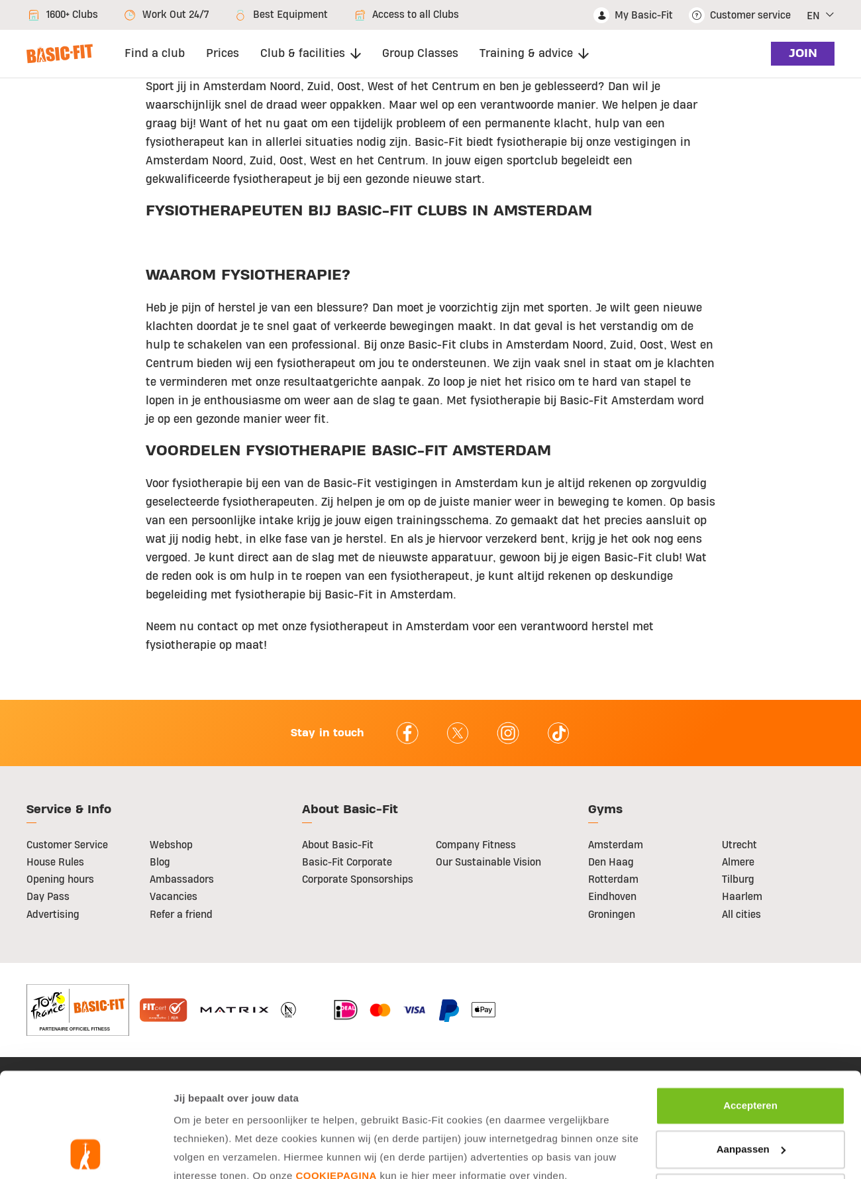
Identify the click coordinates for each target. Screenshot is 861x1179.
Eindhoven (612, 896)
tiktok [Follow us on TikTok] (558, 733)
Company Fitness (476, 845)
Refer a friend (181, 914)
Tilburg (738, 879)
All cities (741, 914)
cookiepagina (335, 1078)
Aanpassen (751, 1050)
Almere (738, 862)
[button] (821, 15)
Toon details (210, 1152)
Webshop (171, 845)
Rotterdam (613, 879)
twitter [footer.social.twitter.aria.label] (458, 733)
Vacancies (173, 896)
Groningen (611, 914)
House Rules (55, 862)
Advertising (52, 914)
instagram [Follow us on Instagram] (508, 733)
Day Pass (48, 896)
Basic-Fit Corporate (347, 862)
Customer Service (67, 845)
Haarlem (742, 896)
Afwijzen (751, 1094)
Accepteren (750, 1007)
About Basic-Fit (338, 845)
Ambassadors (182, 879)
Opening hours (60, 879)
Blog (160, 862)
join (801, 53)
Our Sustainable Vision (488, 862)
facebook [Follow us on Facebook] (407, 733)
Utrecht (739, 845)
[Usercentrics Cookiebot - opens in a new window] (86, 1153)
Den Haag (611, 862)
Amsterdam (615, 845)
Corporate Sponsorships (357, 879)
